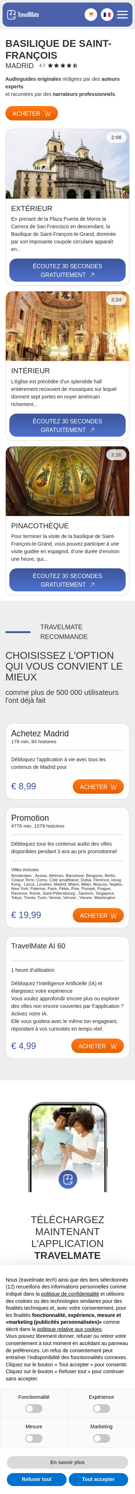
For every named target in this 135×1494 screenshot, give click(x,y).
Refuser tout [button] (36, 1479)
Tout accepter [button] (98, 1479)
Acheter (32, 114)
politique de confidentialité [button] (70, 1294)
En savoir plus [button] (67, 1462)
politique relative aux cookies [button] (69, 1329)
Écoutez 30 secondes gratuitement (67, 270)
